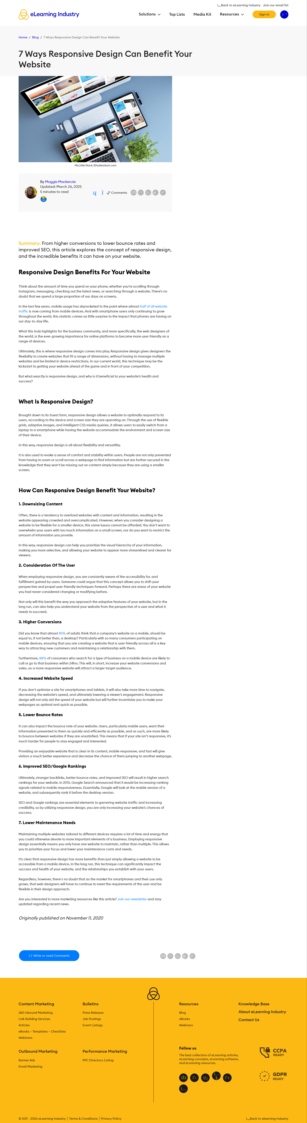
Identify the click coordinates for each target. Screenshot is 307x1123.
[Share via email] (155, 192)
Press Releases (93, 1012)
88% (42, 658)
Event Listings (93, 1025)
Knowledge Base (253, 1004)
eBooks (184, 1019)
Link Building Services (34, 1019)
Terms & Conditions (83, 1118)
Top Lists (177, 14)
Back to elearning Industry (267, 1118)
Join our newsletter (132, 899)
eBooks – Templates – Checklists (42, 1031)
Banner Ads (27, 1060)
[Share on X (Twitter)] (141, 192)
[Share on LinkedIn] (148, 192)
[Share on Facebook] (133, 192)
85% (62, 633)
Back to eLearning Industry (239, 5)
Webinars (25, 1038)
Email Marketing (30, 1066)
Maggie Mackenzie (60, 181)
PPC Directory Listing (98, 1060)
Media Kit (202, 14)
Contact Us (248, 1019)
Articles (24, 1025)
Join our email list (275, 5)
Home (23, 37)
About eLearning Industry (262, 1011)
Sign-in (264, 14)
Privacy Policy (111, 1118)
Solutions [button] (148, 14)
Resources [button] (230, 14)
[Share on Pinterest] (163, 192)
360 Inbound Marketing (36, 1012)
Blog (35, 37)
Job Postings (92, 1019)
